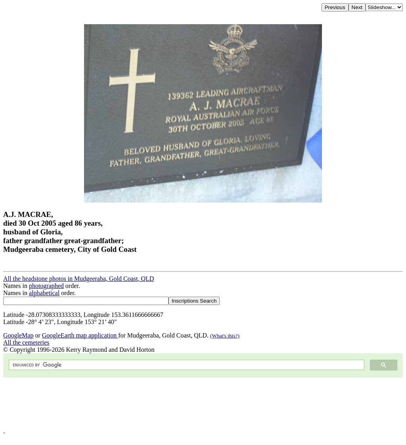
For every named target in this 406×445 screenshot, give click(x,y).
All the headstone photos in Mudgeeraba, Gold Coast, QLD (78, 278)
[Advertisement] (203, 405)
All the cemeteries (26, 342)
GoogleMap (18, 335)
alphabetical (44, 293)
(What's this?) (224, 336)
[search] (186, 365)
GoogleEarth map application (80, 335)
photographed (46, 285)
